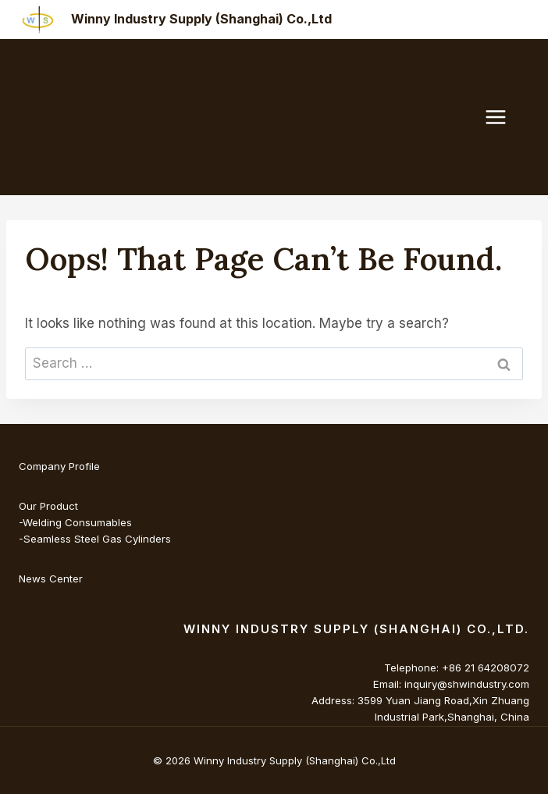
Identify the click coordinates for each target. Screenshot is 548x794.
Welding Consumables (77, 522)
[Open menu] (503, 117)
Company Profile (59, 466)
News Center (51, 578)
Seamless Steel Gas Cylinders (97, 538)
